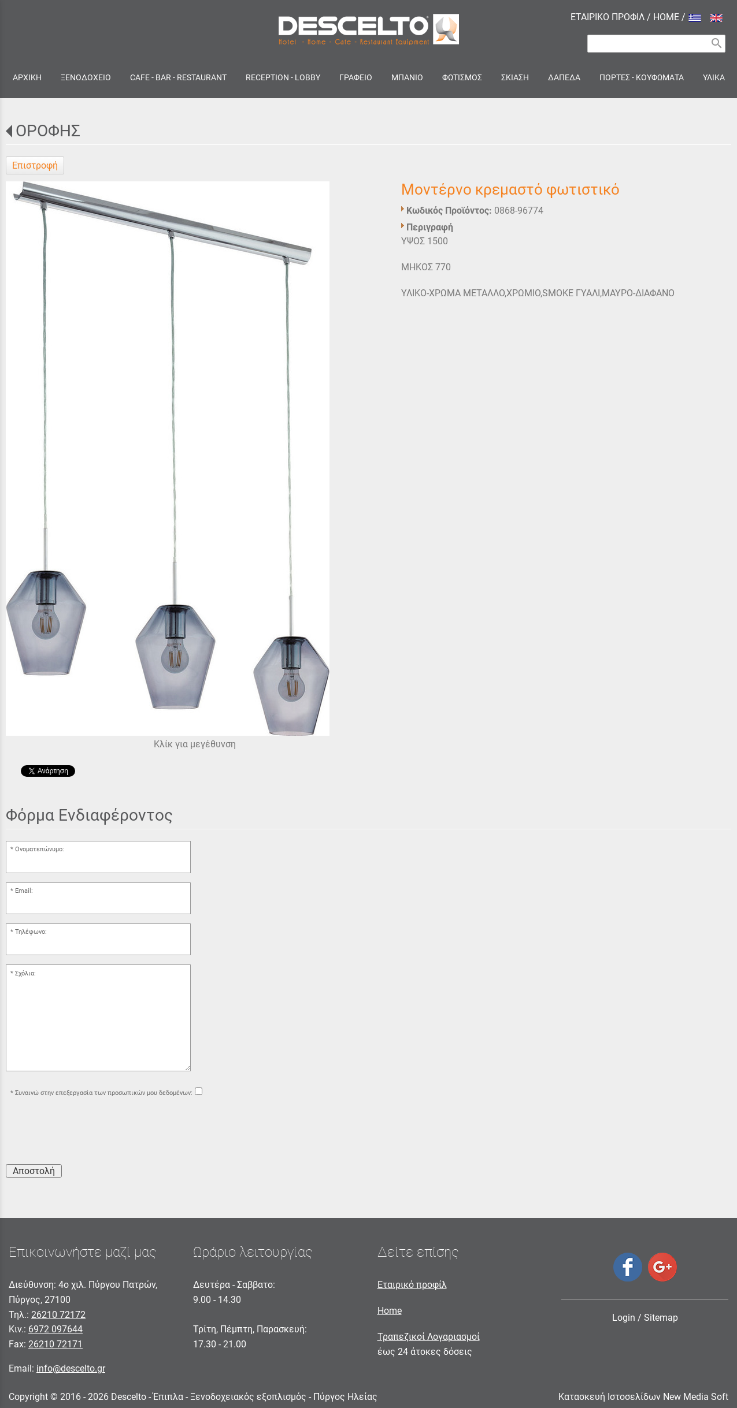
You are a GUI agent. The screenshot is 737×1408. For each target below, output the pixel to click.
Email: (24, 891)
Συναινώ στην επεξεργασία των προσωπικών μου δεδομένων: (103, 1093)
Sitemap (661, 1317)
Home (389, 1310)
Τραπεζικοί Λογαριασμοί (428, 1336)
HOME (666, 17)
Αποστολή (34, 1170)
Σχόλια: (25, 973)
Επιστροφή (35, 165)
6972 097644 (55, 1329)
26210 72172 (58, 1314)
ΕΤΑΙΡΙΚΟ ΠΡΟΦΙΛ (608, 17)
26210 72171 (55, 1344)
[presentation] (94, 1132)
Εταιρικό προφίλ (412, 1284)
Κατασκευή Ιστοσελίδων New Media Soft (643, 1396)
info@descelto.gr (70, 1368)
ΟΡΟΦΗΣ (48, 130)
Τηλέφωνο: (31, 932)
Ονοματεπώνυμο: (39, 849)
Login (623, 1317)
